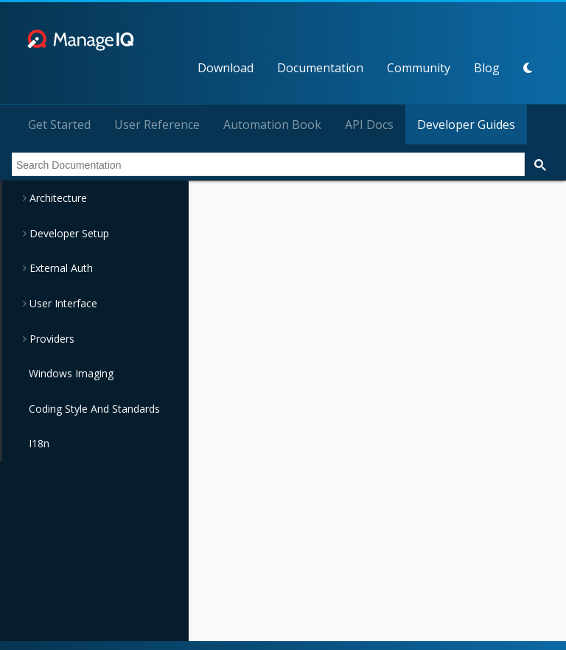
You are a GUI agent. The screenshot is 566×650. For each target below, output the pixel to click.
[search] (266, 165)
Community (418, 68)
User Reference (157, 124)
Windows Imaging (71, 373)
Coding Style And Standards (94, 409)
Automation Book (272, 124)
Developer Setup (68, 233)
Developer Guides (466, 124)
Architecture (57, 198)
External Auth (60, 268)
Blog (487, 68)
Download (226, 68)
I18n (39, 443)
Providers (50, 339)
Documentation (320, 68)
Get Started (59, 124)
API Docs (369, 124)
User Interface (62, 303)
